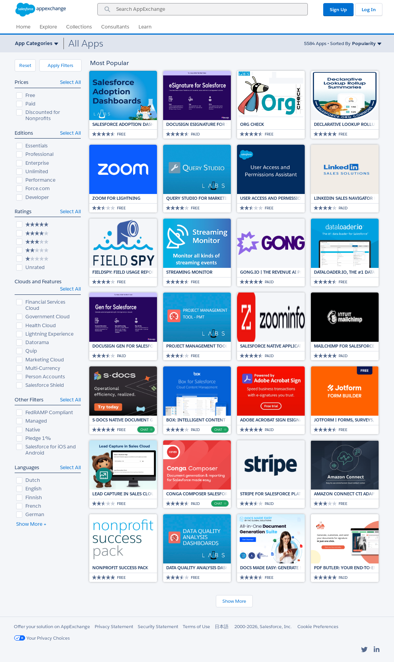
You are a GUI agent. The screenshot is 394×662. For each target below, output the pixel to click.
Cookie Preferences (317, 626)
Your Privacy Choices (42, 638)
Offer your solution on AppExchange (52, 626)
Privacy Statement (114, 626)
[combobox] (202, 9)
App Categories (33, 43)
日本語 (222, 626)
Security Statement (158, 626)
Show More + (31, 524)
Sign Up (338, 9)
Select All (70, 82)
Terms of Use (196, 626)
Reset (25, 65)
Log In (369, 9)
